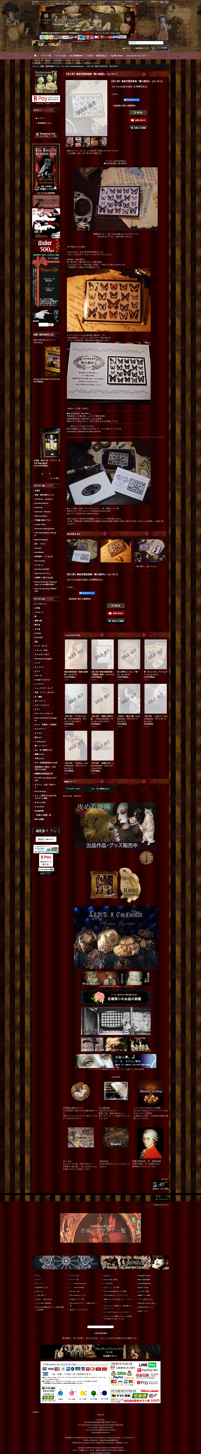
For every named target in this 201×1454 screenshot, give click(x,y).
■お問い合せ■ (143, 1287)
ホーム (38, 1275)
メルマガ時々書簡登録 (43, 1303)
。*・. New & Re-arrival (78, 1283)
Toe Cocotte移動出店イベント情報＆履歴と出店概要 (50, 1308)
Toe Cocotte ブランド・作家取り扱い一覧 (83, 1304)
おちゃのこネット (161, 1205)
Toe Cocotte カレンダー (78, 1295)
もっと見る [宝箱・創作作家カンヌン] (54, 478)
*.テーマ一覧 (74, 1279)
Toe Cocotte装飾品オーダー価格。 (116, 1291)
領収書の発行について (146, 1307)
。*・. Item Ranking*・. (78, 1287)
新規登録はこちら (142, 48)
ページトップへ (163, 1199)
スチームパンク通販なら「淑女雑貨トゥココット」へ (118, 1307)
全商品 (37, 490)
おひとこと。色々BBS (111, 1287)
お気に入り (39, 1291)
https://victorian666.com (109, 1440)
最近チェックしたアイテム (79, 1309)
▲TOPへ (35, 1412)
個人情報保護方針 (144, 1283)
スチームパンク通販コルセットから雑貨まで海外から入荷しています (118, 1317)
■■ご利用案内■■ (144, 1279)
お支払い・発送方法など (44, 1299)
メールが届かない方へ (146, 1299)
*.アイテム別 (74, 1275)
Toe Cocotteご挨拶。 (111, 1279)
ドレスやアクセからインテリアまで (116, 1312)
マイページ (39, 1283)
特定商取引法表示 (144, 1275)
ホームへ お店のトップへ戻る (160, 1184)
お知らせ (107, 1275)
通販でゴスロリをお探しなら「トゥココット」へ (118, 1300)
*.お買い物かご (41, 1295)
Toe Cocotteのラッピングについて (116, 1295)
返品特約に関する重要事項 (124, 106)
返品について (143, 1311)
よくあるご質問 (143, 1291)
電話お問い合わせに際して (147, 1303)
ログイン (128, 48)
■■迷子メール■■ (144, 1295)
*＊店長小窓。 (109, 1283)
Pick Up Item (75, 1291)
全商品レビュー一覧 (77, 1299)
